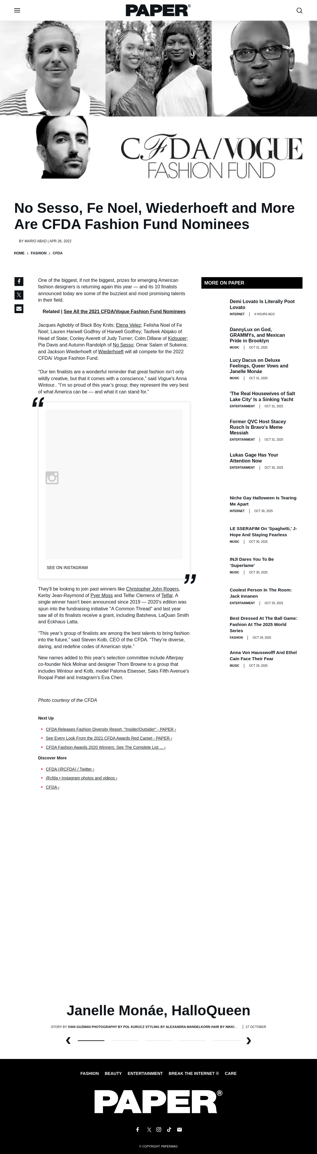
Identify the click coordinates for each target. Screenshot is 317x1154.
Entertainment (242, 406)
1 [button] (124, 1040)
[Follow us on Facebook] (137, 1129)
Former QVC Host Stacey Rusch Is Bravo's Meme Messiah (258, 427)
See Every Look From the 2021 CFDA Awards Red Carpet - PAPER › (109, 738)
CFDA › (52, 787)
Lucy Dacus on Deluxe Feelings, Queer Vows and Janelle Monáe (259, 366)
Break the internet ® (194, 1073)
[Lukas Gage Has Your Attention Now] (213, 461)
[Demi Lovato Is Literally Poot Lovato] (213, 307)
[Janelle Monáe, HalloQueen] (158, 901)
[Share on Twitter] (18, 295)
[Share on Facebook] (18, 281)
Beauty (113, 1073)
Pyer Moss (101, 595)
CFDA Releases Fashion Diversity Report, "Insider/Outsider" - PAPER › (111, 729)
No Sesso (123, 344)
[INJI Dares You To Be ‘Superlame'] (213, 565)
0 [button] (91, 1040)
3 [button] (192, 1040)
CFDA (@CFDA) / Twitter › (70, 769)
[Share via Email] (18, 308)
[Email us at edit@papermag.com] (179, 1129)
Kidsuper (177, 338)
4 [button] (226, 1040)
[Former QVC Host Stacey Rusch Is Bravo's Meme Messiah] (213, 430)
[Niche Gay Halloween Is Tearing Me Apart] (213, 504)
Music (234, 347)
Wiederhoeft (111, 351)
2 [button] (158, 1040)
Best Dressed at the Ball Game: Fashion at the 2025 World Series (263, 624)
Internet (237, 314)
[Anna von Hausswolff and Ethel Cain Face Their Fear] (213, 659)
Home (19, 253)
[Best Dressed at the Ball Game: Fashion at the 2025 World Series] (213, 627)
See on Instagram (67, 567)
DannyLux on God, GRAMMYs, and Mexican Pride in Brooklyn (257, 335)
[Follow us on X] (148, 1129)
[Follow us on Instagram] (158, 1129)
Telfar (167, 595)
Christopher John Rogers (152, 588)
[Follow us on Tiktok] (169, 1129)
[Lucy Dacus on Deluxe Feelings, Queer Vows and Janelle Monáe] (213, 369)
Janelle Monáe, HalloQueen (158, 1010)
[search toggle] (299, 10)
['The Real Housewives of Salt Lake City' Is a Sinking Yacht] (213, 399)
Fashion (38, 253)
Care (231, 1073)
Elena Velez (128, 325)
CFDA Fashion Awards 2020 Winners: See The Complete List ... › (106, 747)
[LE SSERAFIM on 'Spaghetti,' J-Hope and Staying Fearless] (213, 535)
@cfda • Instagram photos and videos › (81, 778)
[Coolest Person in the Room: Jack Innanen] (213, 596)
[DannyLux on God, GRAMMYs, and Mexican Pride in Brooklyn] (213, 338)
